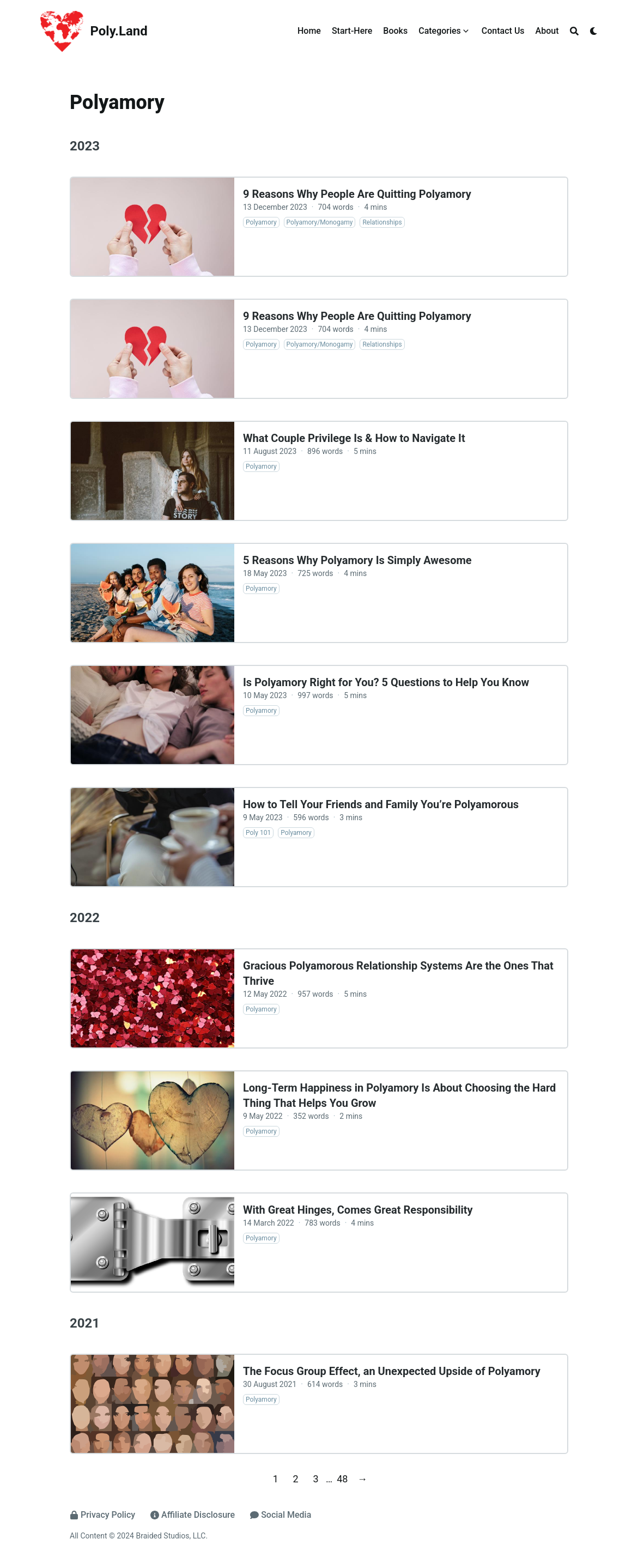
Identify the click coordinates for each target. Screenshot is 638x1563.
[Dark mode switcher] (594, 31)
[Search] (574, 31)
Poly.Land (119, 31)
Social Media (280, 1515)
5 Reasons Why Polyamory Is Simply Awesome (357, 560)
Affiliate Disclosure (192, 1515)
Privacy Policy (102, 1515)
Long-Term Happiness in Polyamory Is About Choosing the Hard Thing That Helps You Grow (399, 1095)
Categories (439, 31)
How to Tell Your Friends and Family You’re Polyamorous (381, 804)
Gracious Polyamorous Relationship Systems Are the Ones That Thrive (398, 973)
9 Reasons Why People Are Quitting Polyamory (357, 194)
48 (342, 1479)
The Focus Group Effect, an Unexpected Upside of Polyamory (391, 1371)
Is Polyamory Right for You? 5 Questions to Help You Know (386, 682)
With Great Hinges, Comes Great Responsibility (358, 1209)
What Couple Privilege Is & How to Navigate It (354, 438)
